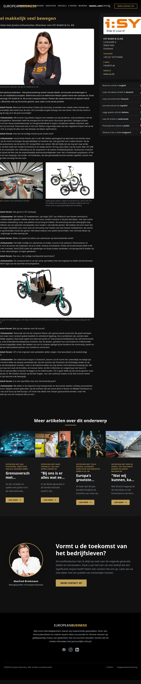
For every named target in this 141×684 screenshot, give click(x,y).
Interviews (38, 6)
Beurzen (83, 6)
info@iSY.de (109, 65)
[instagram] (70, 650)
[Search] (109, 6)
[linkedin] (77, 650)
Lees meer (14, 500)
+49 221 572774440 (113, 57)
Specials (62, 6)
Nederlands (96, 6)
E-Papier (72, 6)
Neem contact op (125, 6)
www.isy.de (108, 74)
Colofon (109, 667)
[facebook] (64, 650)
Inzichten (51, 6)
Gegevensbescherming (127, 667)
